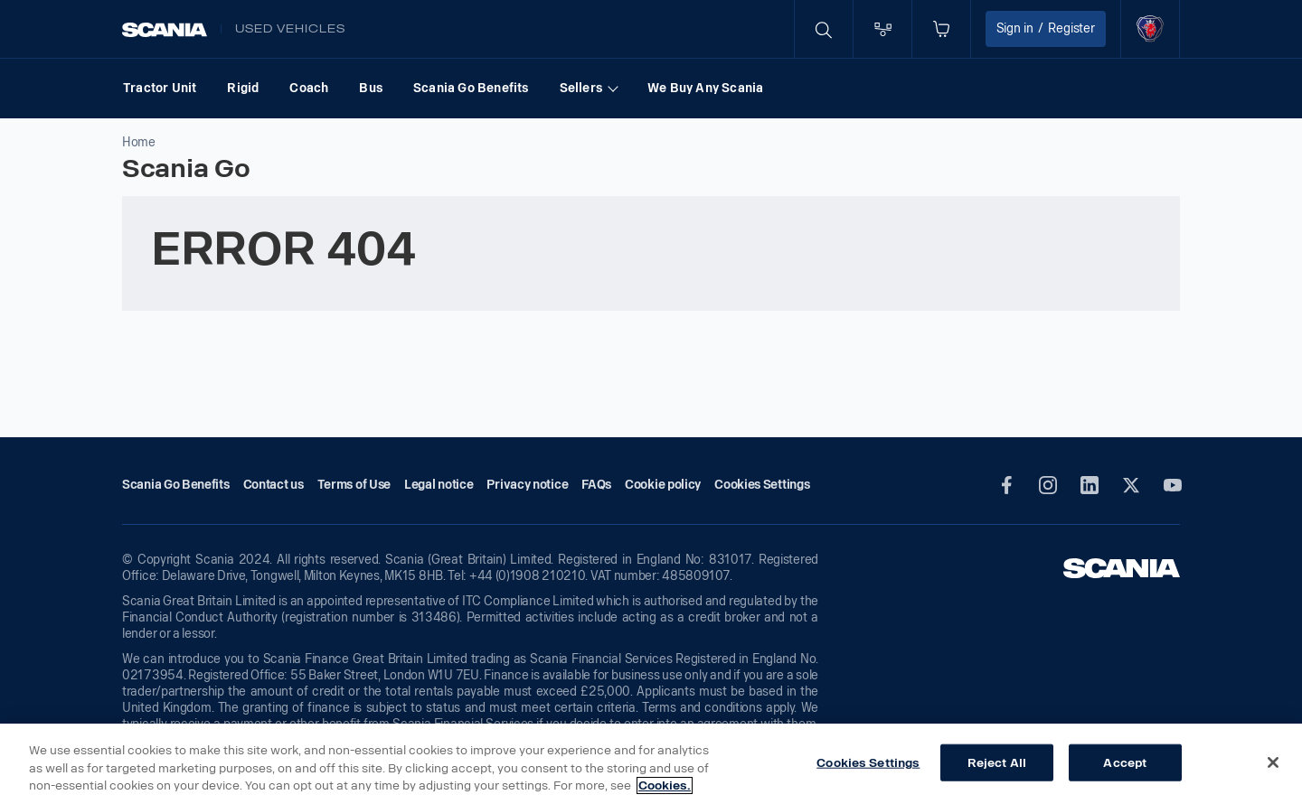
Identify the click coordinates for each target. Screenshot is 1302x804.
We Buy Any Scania (705, 88)
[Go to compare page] (882, 29)
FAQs (596, 484)
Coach (308, 88)
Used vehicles (290, 28)
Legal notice (438, 484)
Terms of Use (354, 484)
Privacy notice (527, 484)
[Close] (1273, 762)
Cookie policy (663, 484)
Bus (370, 88)
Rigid (243, 88)
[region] (651, 764)
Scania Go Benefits (471, 88)
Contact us (273, 484)
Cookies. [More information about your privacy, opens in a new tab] (664, 785)
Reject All (996, 762)
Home (139, 142)
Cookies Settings (868, 762)
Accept (1124, 762)
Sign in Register (1045, 28)
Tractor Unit (159, 88)
